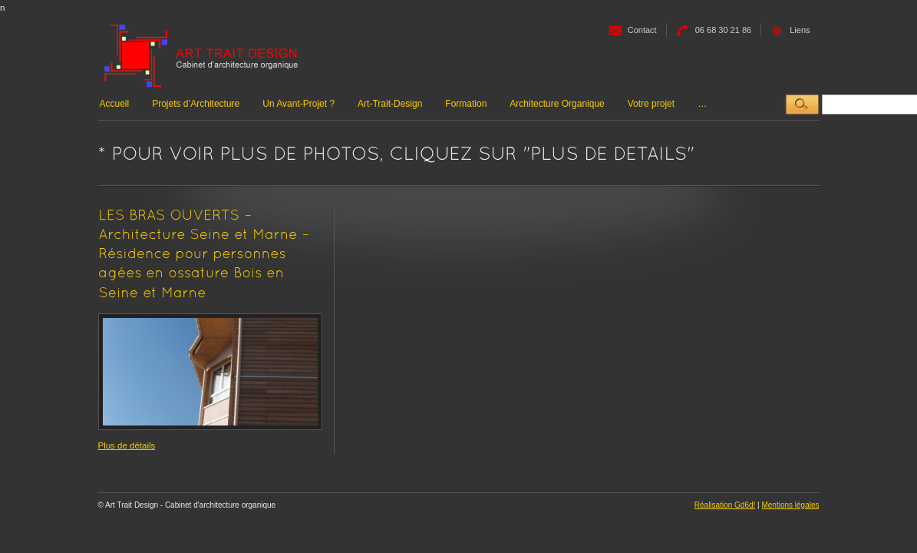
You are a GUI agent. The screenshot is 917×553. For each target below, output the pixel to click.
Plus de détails (127, 445)
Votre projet (651, 103)
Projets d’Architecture (195, 103)
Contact (642, 30)
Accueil (115, 103)
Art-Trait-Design (390, 103)
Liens (800, 30)
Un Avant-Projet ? (298, 103)
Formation (466, 103)
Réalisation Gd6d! (725, 505)
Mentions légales (790, 505)
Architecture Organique (557, 103)
